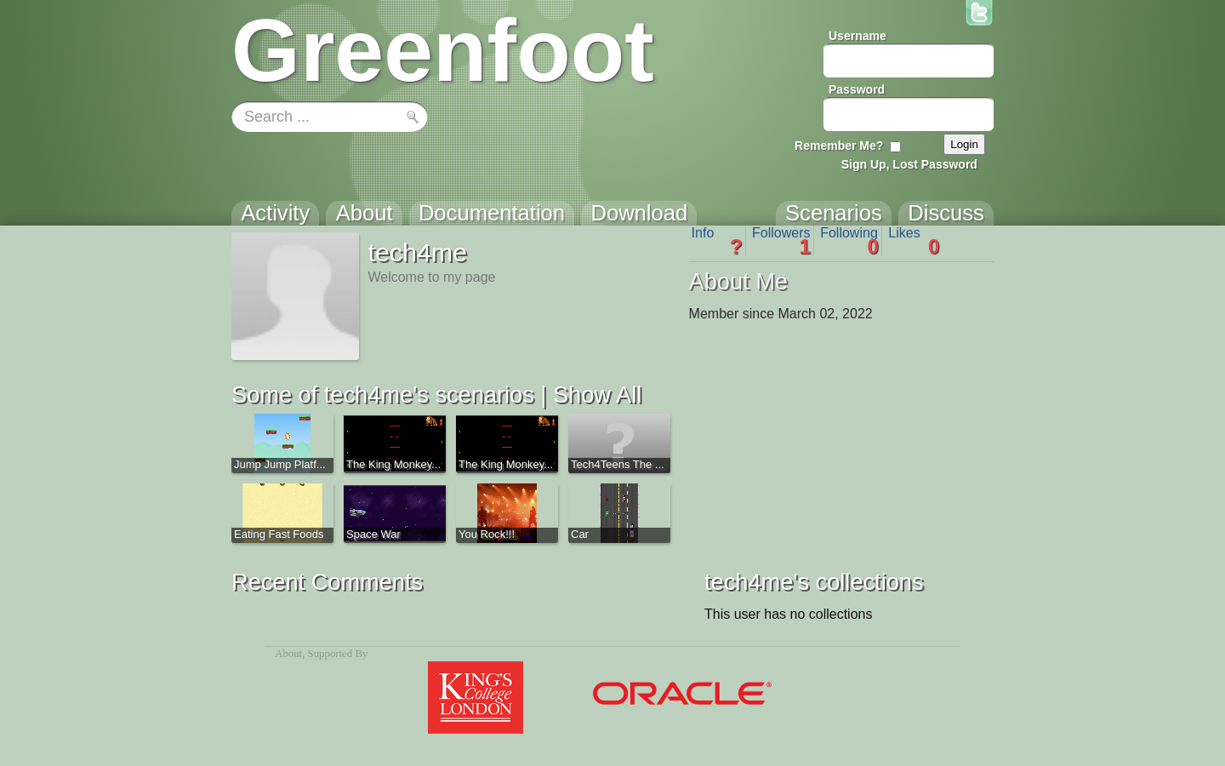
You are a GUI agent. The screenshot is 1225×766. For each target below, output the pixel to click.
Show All (597, 394)
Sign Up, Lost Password (909, 164)
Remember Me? (839, 145)
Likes (913, 241)
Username (857, 36)
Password (857, 89)
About (288, 654)
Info (717, 241)
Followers (781, 241)
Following (849, 241)
